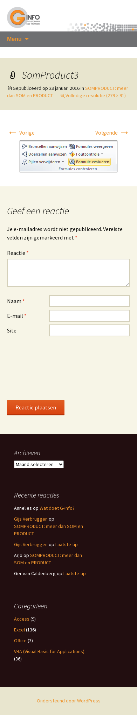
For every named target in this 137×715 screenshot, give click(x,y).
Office (20, 640)
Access (21, 619)
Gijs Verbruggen (31, 519)
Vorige (21, 132)
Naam (16, 301)
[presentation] (35, 368)
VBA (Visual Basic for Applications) (49, 651)
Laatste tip (66, 544)
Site (11, 330)
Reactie (18, 252)
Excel (19, 630)
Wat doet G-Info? (57, 508)
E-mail (17, 315)
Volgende (112, 132)
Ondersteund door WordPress (69, 701)
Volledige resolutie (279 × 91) (96, 95)
